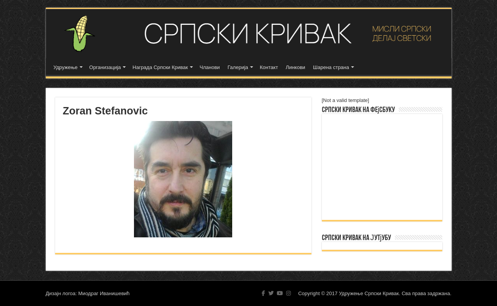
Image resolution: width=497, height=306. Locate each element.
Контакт (269, 67)
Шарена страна (331, 67)
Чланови (210, 67)
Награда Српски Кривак (160, 67)
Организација (105, 67)
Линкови (295, 67)
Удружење (66, 67)
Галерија (238, 67)
